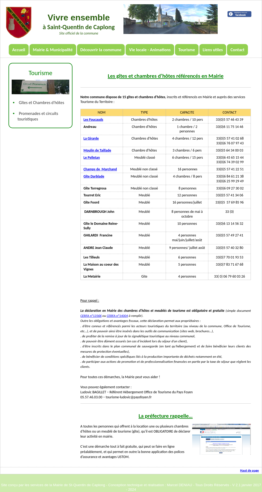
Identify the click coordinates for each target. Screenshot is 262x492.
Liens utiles (213, 49)
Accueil (18, 49)
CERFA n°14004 (117, 316)
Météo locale (239, 7)
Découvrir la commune (101, 49)
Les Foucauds (93, 119)
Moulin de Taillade (97, 150)
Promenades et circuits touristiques (38, 116)
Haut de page (249, 470)
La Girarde (91, 138)
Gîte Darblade (94, 176)
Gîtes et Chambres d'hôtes (41, 102)
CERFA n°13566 (91, 316)
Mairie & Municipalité (53, 49)
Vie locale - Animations (150, 49)
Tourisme (186, 49)
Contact (237, 49)
